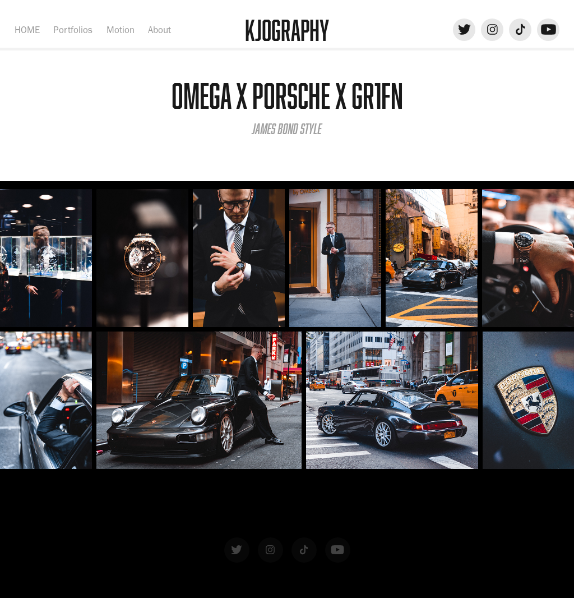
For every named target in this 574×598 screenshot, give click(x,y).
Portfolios (72, 29)
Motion (121, 29)
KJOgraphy (287, 29)
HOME (27, 29)
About (159, 29)
